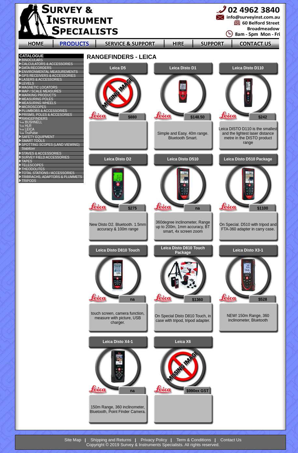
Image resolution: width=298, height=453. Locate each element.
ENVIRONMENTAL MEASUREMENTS (50, 72)
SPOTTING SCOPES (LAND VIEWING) (51, 144)
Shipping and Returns (111, 439)
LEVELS (28, 83)
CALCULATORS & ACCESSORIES (47, 64)
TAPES (27, 161)
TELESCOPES (33, 165)
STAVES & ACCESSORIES (42, 153)
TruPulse (31, 133)
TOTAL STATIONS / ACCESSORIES (48, 173)
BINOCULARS (32, 60)
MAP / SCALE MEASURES (42, 91)
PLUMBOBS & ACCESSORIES (44, 111)
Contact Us (230, 439)
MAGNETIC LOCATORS (40, 87)
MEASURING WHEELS (39, 103)
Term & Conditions (194, 439)
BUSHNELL (33, 122)
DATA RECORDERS (36, 68)
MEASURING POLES (37, 99)
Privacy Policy (154, 439)
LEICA (30, 129)
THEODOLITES (33, 169)
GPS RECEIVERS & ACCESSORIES (49, 75)
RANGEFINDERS (35, 118)
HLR (28, 126)
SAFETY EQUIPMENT (38, 137)
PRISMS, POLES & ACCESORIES (47, 115)
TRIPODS (29, 181)
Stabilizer (28, 148)
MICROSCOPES (34, 107)
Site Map (72, 439)
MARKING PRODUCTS (39, 95)
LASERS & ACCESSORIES (42, 79)
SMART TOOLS (33, 141)
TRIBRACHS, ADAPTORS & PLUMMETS (52, 177)
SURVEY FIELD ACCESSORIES (45, 157)
